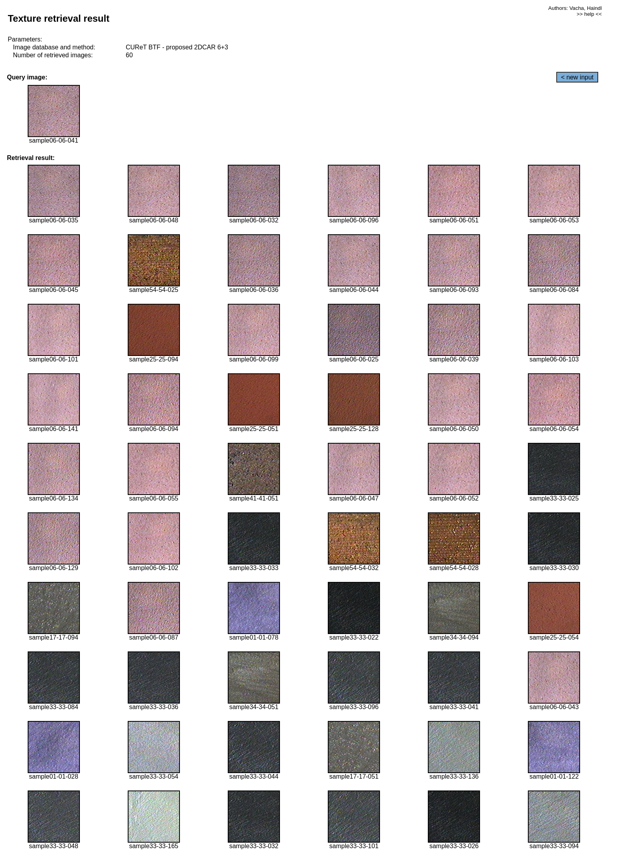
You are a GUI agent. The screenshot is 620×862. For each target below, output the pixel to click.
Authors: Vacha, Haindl (575, 8)
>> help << (589, 14)
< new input (577, 77)
